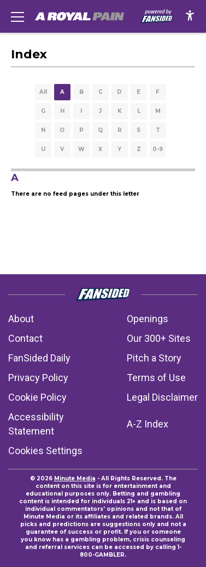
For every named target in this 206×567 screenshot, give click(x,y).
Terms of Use (156, 377)
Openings (147, 318)
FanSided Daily (39, 358)
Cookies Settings (45, 450)
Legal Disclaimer (162, 397)
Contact (25, 338)
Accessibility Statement (36, 424)
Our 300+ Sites (159, 338)
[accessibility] (190, 16)
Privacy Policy (38, 377)
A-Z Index (147, 424)
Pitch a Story (154, 358)
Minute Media (75, 478)
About (21, 318)
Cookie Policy (37, 397)
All (43, 91)
